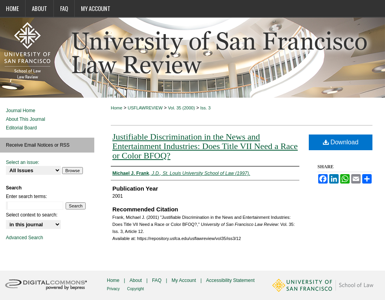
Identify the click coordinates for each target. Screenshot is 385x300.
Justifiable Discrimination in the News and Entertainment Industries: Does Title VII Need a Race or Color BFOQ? (205, 146)
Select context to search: (31, 215)
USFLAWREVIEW (145, 107)
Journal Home (20, 110)
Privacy (114, 289)
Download (341, 142)
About (136, 280)
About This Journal (25, 119)
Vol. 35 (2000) (181, 107)
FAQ (157, 280)
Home (116, 107)
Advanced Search (24, 237)
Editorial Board (21, 128)
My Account (184, 280)
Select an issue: (22, 162)
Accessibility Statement (230, 280)
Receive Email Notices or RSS (38, 145)
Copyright (135, 289)
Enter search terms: (26, 196)
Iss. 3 (205, 107)
